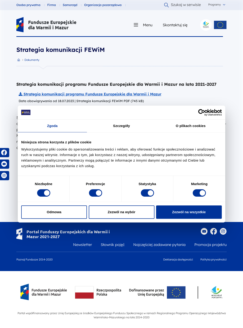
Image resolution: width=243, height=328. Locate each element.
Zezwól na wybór (121, 212)
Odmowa (54, 212)
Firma (51, 5)
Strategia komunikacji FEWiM (60, 49)
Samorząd (70, 5)
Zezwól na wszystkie (189, 212)
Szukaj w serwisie (182, 4)
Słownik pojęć (112, 244)
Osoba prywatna (28, 5)
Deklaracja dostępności (178, 259)
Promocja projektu (210, 244)
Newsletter (82, 244)
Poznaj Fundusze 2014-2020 (34, 259)
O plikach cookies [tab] (190, 126)
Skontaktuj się (175, 24)
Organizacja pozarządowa (103, 5)
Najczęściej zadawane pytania (159, 244)
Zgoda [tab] (52, 126)
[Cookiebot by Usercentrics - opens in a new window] (201, 112)
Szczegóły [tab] (121, 126)
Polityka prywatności (213, 259)
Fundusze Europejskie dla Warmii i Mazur (52, 25)
